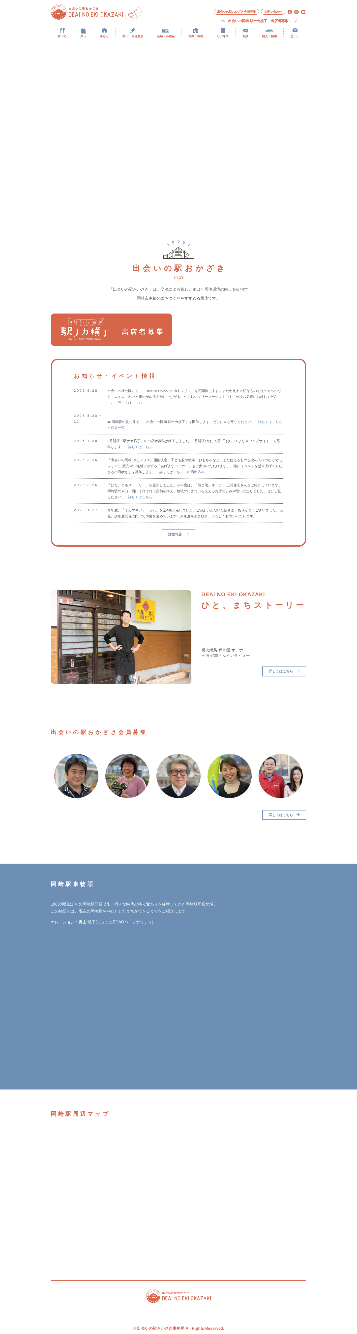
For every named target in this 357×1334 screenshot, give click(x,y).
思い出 (295, 36)
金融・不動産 (166, 36)
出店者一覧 (116, 428)
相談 (245, 36)
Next (309, 775)
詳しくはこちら (130, 403)
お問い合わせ (273, 11)
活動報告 (178, 534)
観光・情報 (269, 36)
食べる (62, 36)
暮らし (104, 36)
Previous (47, 775)
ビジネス (223, 36)
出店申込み (196, 472)
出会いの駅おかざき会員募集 (236, 11)
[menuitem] (62, 33)
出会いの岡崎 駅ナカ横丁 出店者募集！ (260, 21)
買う (83, 36)
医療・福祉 (195, 36)
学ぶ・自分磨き (132, 36)
